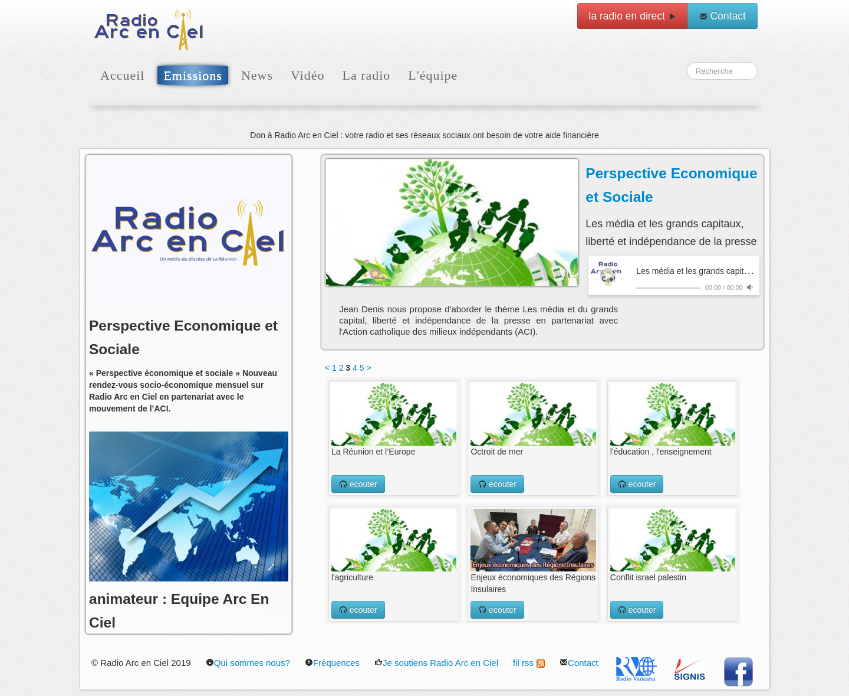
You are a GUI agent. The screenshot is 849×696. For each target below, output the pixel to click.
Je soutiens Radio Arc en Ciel (436, 663)
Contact (722, 16)
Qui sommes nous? (248, 663)
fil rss (529, 663)
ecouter (358, 484)
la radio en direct (632, 16)
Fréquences (332, 663)
